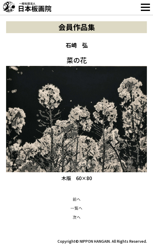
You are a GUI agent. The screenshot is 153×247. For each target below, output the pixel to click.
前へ (77, 199)
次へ (77, 217)
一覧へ (76, 208)
